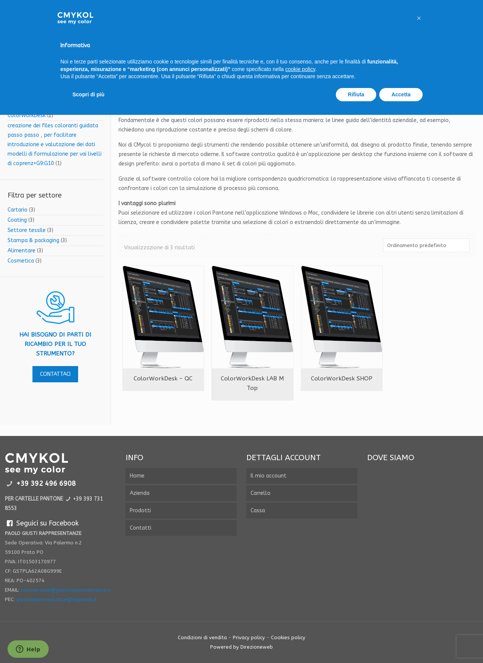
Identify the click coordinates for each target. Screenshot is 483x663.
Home (137, 476)
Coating (17, 220)
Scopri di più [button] (88, 94)
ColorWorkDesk (27, 115)
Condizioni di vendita (202, 637)
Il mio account (268, 476)
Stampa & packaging (33, 240)
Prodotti (140, 510)
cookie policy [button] (300, 69)
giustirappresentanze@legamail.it (56, 599)
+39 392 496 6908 (46, 483)
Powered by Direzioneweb (241, 647)
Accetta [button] (401, 94)
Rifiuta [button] (356, 94)
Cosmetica (21, 261)
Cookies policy (288, 637)
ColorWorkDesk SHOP (341, 378)
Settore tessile (27, 230)
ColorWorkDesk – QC (163, 378)
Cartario (18, 210)
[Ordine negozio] (426, 245)
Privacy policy (249, 637)
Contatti (140, 528)
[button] (419, 18)
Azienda (139, 493)
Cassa (258, 510)
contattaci (55, 374)
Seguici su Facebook (42, 523)
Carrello (261, 493)
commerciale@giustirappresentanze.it (66, 590)
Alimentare (21, 250)
